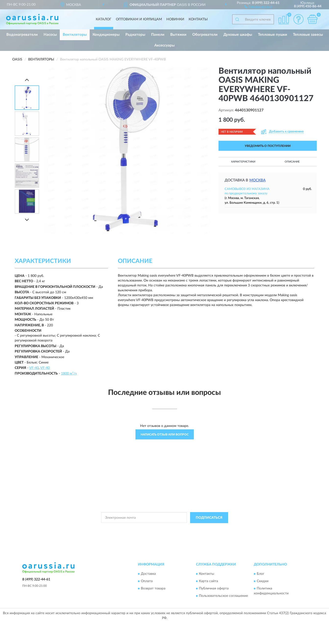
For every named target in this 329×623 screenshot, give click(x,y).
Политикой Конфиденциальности (165, 528)
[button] (258, 6)
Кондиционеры (106, 34)
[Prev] (27, 79)
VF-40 (34, 368)
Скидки (262, 581)
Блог (260, 574)
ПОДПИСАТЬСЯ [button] (209, 517)
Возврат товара (153, 588)
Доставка (148, 574)
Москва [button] (257, 180)
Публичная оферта (214, 588)
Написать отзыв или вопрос (165, 434)
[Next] (27, 219)
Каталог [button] (103, 19)
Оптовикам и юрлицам (139, 19)
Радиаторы (135, 34)
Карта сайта (208, 581)
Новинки (175, 19)
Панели (157, 34)
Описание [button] (292, 161)
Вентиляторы (75, 34)
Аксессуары (164, 45)
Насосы (50, 34)
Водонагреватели (22, 34)
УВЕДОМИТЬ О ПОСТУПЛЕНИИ (268, 145)
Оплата (147, 581)
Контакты (198, 19)
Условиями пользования (208, 528)
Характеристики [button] (243, 161)
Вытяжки (178, 34)
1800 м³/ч (69, 373)
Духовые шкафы (237, 34)
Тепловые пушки (272, 34)
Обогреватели (205, 34)
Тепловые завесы (308, 34)
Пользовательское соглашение (223, 596)
